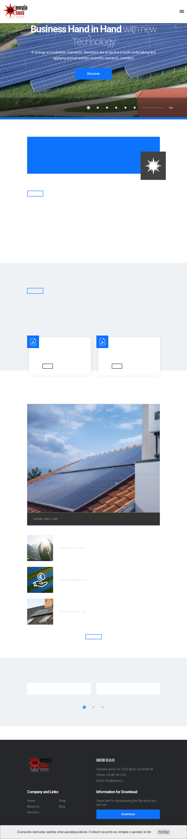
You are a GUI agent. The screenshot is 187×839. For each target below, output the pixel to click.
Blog (62, 806)
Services (33, 812)
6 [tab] (135, 108)
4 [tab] (116, 108)
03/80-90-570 (116, 775)
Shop (62, 800)
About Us (33, 806)
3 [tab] (107, 108)
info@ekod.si (114, 780)
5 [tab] (125, 108)
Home (31, 800)
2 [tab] (98, 108)
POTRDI (163, 832)
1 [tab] (88, 108)
